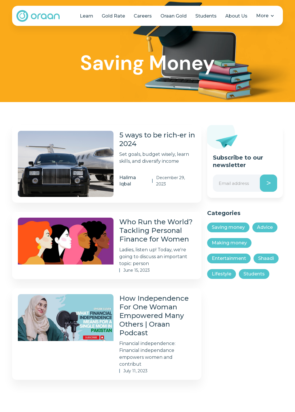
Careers (143, 16)
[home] (38, 16)
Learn (86, 16)
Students (206, 16)
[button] (265, 16)
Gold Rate (113, 16)
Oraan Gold (173, 16)
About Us (236, 16)
